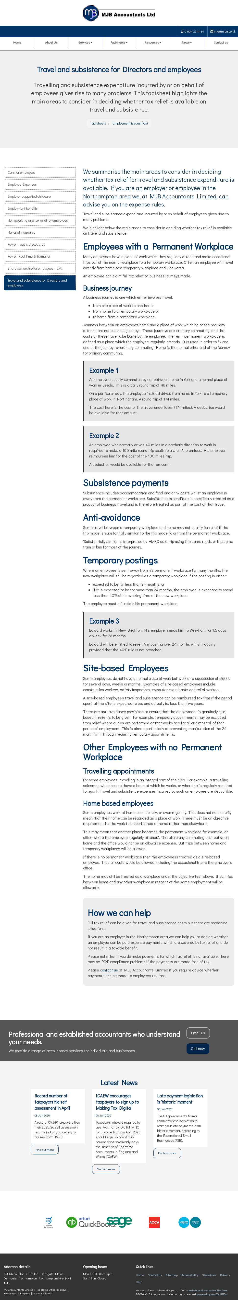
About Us (51, 42)
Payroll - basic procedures (26, 244)
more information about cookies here (206, 1290)
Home (17, 42)
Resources (153, 42)
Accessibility (189, 1275)
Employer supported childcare (29, 196)
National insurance (21, 232)
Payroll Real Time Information (29, 256)
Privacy (225, 1275)
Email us (198, 1032)
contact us (109, 969)
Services (85, 42)
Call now (198, 1048)
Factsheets (119, 42)
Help (139, 1282)
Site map (171, 1275)
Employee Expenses (22, 184)
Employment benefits (23, 208)
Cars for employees (22, 172)
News (187, 42)
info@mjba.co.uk (223, 31)
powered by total (212, 1294)
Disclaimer (209, 1275)
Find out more (45, 1149)
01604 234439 (192, 31)
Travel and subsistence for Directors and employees (37, 282)
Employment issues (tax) (130, 123)
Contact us (221, 42)
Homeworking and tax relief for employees (38, 220)
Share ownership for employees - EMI (35, 268)
